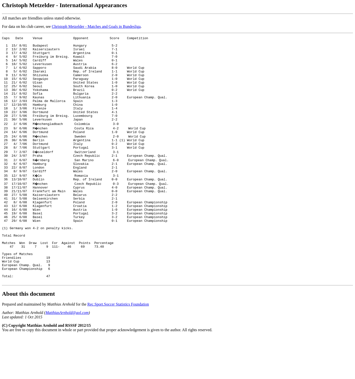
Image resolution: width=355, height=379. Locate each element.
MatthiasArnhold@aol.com (67, 355)
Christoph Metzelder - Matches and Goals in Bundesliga (96, 26)
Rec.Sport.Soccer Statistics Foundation (118, 347)
